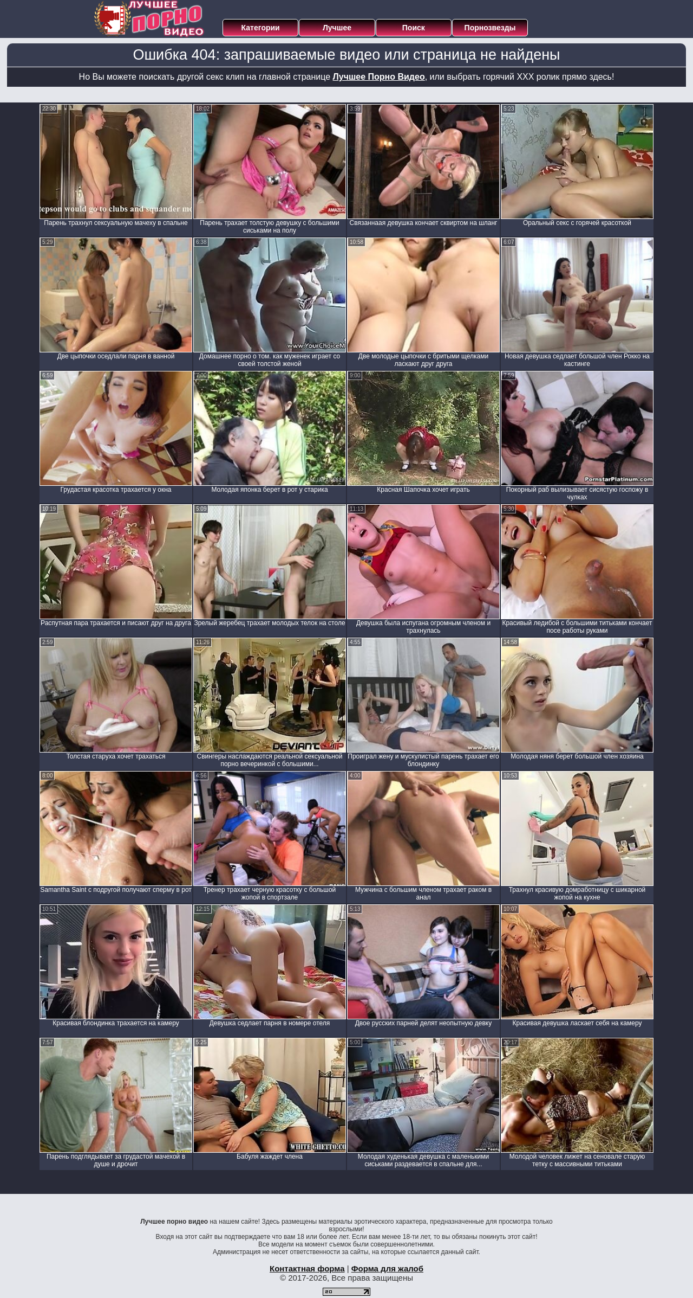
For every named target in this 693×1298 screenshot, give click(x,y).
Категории (260, 27)
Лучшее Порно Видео (379, 76)
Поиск (413, 27)
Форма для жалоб (387, 1268)
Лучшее (337, 27)
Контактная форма (307, 1268)
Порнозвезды (490, 27)
